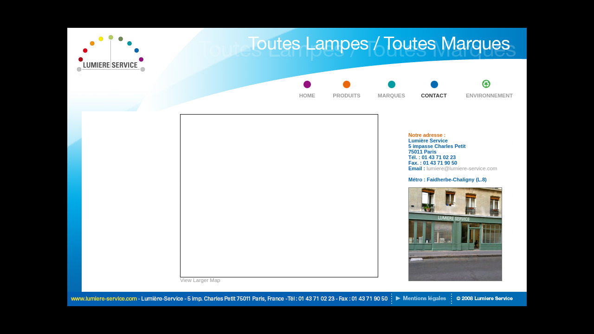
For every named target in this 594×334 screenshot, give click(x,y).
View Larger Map (200, 280)
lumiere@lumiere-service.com (461, 168)
